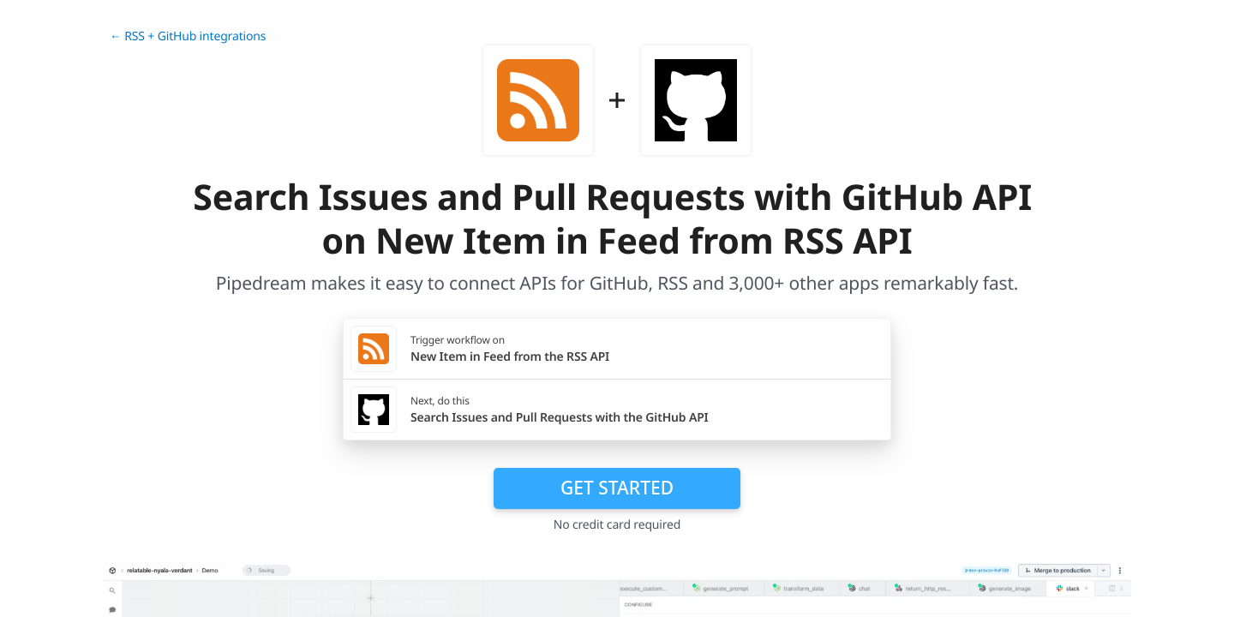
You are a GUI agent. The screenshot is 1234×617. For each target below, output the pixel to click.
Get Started (617, 488)
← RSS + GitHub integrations (188, 36)
